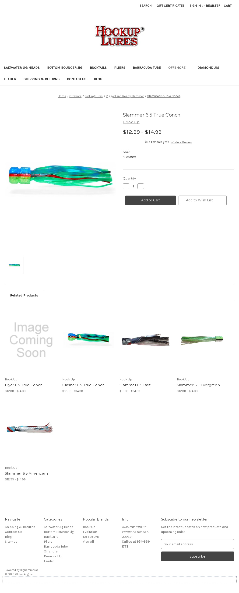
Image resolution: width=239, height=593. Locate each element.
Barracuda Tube (147, 68)
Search (145, 6)
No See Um (91, 537)
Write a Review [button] (181, 142)
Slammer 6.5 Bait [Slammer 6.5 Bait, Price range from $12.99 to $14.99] (135, 385)
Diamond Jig (208, 68)
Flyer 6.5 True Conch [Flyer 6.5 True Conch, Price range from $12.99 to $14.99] (23, 385)
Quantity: (130, 178)
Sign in (195, 6)
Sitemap (11, 542)
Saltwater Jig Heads (22, 68)
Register (213, 6)
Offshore (179, 68)
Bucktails (98, 68)
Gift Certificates (170, 6)
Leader (10, 79)
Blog (98, 79)
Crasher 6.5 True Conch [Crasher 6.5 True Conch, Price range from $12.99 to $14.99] (83, 385)
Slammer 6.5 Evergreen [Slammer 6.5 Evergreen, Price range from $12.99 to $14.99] (198, 385)
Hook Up (89, 527)
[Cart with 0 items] (227, 5)
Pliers (119, 68)
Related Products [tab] (24, 295)
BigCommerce (29, 570)
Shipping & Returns (42, 79)
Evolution (90, 532)
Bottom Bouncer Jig (64, 68)
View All (88, 542)
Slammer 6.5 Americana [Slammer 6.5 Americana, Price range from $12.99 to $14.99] (27, 473)
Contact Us (76, 79)
